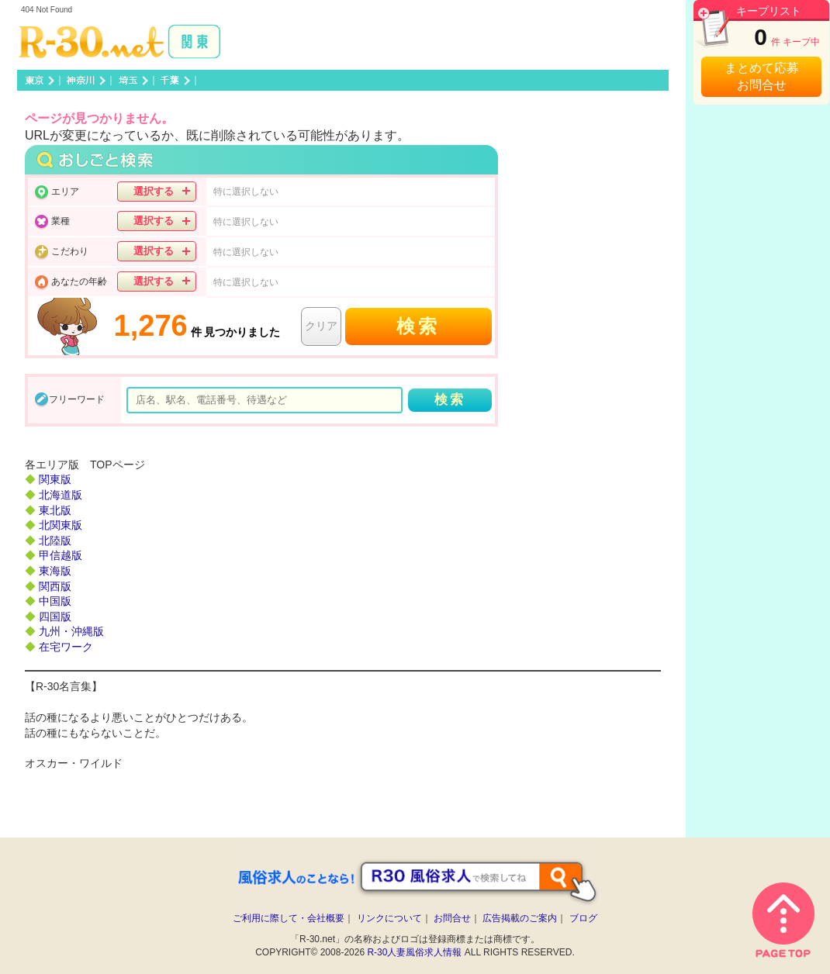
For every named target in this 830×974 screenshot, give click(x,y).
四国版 (55, 616)
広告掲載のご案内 (519, 918)
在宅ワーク (66, 647)
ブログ (583, 918)
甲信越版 (60, 555)
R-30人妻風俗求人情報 (414, 952)
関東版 (55, 479)
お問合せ (452, 918)
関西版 (55, 586)
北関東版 (60, 525)
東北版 (55, 510)
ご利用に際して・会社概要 (288, 918)
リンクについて (389, 918)
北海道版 (60, 495)
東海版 (55, 571)
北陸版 (55, 540)
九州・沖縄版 (71, 631)
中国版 (55, 601)
